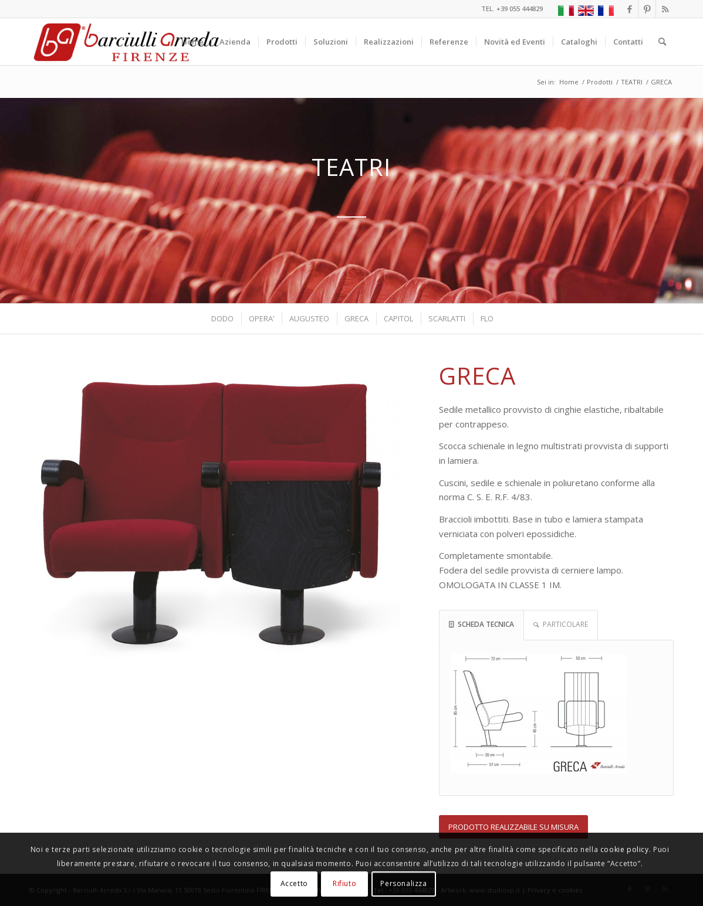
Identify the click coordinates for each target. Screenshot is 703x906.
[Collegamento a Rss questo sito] (665, 9)
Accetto (294, 883)
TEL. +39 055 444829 (512, 8)
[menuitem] (192, 41)
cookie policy (624, 849)
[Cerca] (662, 41)
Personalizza (403, 883)
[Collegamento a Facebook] (629, 9)
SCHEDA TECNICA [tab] (481, 624)
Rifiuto (344, 883)
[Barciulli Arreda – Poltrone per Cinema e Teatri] (125, 41)
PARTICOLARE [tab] (560, 624)
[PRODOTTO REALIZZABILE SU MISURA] (513, 827)
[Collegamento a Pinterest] (646, 9)
